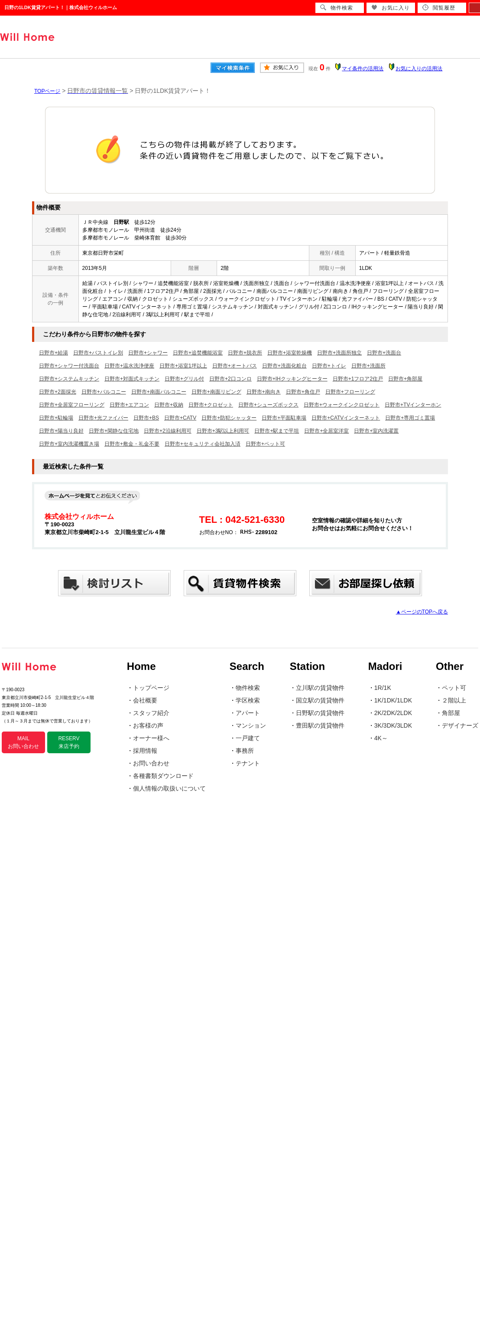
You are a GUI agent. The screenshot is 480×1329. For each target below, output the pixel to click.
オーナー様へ (151, 738)
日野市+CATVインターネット (345, 418)
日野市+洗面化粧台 (284, 366)
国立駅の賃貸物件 (320, 700)
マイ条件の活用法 (362, 69)
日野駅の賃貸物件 (320, 712)
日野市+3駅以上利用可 (223, 431)
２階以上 (454, 700)
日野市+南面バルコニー (158, 392)
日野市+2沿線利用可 (167, 431)
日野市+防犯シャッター (228, 418)
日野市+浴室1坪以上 (183, 366)
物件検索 (248, 687)
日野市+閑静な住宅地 (114, 431)
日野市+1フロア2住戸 (358, 379)
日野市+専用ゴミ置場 (410, 418)
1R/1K (382, 687)
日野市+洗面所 (368, 366)
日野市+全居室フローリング (71, 405)
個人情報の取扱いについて (169, 788)
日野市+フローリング (350, 392)
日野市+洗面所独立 (339, 353)
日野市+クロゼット (210, 405)
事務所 (245, 750)
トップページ (151, 687)
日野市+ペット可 (265, 444)
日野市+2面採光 (57, 392)
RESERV (68, 742)
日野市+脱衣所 (245, 353)
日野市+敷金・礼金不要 (131, 444)
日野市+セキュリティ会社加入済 (202, 444)
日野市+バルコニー (103, 392)
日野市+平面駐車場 (284, 418)
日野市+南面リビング (216, 392)
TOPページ (47, 91)
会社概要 (145, 700)
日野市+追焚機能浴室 (198, 353)
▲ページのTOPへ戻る (422, 612)
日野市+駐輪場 (56, 418)
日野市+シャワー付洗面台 (69, 366)
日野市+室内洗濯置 (376, 431)
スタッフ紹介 (151, 712)
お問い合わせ (151, 763)
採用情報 (145, 750)
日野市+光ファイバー (103, 418)
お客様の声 (148, 725)
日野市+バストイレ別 (98, 353)
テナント (248, 763)
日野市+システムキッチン (69, 379)
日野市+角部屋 (405, 379)
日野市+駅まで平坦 (276, 431)
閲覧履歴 (438, 7)
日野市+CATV (180, 418)
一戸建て (248, 738)
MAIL (23, 742)
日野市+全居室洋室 (326, 431)
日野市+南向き (263, 392)
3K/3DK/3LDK (393, 725)
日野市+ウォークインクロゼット (341, 405)
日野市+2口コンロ (230, 379)
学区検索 (248, 700)
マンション (251, 725)
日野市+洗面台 (384, 353)
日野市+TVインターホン (413, 405)
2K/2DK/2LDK (393, 712)
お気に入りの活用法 (419, 69)
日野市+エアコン (129, 405)
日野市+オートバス (234, 366)
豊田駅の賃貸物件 (320, 725)
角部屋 (451, 712)
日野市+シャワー (148, 353)
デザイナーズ (460, 725)
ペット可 (454, 687)
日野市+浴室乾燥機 (289, 353)
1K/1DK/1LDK (393, 700)
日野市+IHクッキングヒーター (292, 379)
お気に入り (390, 7)
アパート (248, 712)
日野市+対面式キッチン (131, 379)
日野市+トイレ (329, 366)
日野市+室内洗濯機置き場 (69, 444)
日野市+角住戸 (303, 392)
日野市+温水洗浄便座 (129, 366)
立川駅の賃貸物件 (320, 687)
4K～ (381, 738)
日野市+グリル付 (184, 379)
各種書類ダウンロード (163, 775)
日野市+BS (146, 418)
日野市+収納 (168, 405)
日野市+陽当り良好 (61, 431)
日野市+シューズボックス (268, 405)
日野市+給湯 (53, 353)
